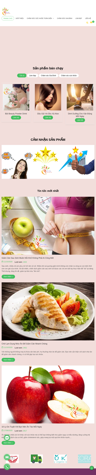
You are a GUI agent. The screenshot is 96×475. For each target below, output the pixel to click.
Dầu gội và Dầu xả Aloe (48, 114)
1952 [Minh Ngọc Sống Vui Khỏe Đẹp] (25, 348)
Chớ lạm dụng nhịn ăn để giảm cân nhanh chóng (24, 344)
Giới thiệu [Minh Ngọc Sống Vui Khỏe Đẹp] (20, 18)
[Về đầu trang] (92, 468)
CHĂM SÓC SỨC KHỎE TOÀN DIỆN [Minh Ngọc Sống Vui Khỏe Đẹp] (39, 18)
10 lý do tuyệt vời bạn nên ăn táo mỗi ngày (22, 427)
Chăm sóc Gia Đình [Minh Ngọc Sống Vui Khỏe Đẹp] (64, 18)
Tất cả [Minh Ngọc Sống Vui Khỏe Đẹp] (21, 75)
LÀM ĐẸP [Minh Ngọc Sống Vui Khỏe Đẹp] (79, 18)
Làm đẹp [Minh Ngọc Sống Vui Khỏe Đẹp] (32, 75)
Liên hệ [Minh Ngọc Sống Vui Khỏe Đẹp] (88, 18)
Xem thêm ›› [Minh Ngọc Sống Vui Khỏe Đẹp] (8, 277)
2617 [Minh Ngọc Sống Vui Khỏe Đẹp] (25, 431)
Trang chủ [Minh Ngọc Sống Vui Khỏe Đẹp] (7, 18)
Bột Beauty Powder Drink (16, 114)
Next (95, 459)
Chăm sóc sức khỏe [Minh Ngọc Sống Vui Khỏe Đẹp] (69, 75)
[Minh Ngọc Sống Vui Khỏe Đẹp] (6, 11)
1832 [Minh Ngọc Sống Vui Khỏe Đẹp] (25, 262)
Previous (1, 459)
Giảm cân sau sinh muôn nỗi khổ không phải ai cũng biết (28, 258)
